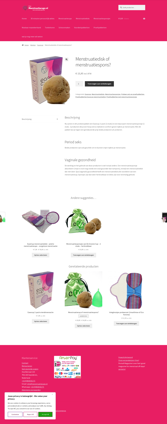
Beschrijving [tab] (27, 119)
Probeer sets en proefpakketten (132, 94)
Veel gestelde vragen (30, 369)
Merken (33, 45)
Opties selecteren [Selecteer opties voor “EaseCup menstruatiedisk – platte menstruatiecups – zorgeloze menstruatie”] (40, 255)
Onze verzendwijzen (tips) (128, 360)
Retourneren (27, 366)
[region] (30, 405)
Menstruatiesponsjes (102, 18)
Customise (15, 414)
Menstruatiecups (65, 18)
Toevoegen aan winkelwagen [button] (83, 255)
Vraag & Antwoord (125, 357)
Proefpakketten (100, 27)
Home (24, 18)
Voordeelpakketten (82, 27)
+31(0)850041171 (28, 381)
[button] (66, 59)
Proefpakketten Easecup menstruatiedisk (90, 97)
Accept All (45, 414)
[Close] (53, 394)
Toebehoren (50, 27)
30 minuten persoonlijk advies (42, 18)
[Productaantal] (79, 83)
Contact (25, 363)
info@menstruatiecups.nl (37, 384)
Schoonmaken (64, 27)
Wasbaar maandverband (31, 27)
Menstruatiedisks (83, 18)
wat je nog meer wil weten (32, 36)
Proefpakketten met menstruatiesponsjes (121, 97)
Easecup (40, 45)
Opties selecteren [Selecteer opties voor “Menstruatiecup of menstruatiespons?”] (83, 326)
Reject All (30, 414)
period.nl (121, 369)
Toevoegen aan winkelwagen (99, 84)
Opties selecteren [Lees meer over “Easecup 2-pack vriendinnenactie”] (40, 321)
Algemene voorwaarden (31, 390)
